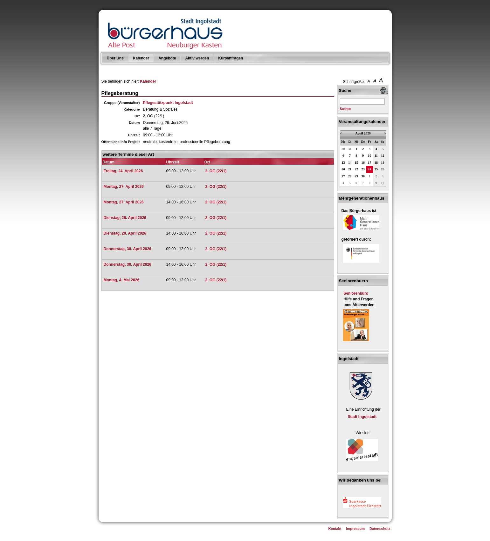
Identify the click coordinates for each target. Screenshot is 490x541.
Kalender (141, 58)
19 (382, 162)
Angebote (167, 58)
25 (376, 169)
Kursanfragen (230, 58)
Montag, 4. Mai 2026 (122, 280)
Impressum (355, 529)
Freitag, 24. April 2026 (123, 171)
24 (369, 169)
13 (343, 162)
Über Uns (115, 58)
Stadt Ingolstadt (362, 416)
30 (343, 149)
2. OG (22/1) (216, 171)
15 (356, 162)
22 (356, 169)
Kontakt (334, 529)
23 (363, 169)
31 (350, 149)
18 (376, 162)
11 (376, 155)
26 (382, 169)
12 (382, 155)
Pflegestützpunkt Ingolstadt (168, 102)
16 (363, 162)
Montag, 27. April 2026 (124, 186)
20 (343, 169)
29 (356, 176)
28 (350, 176)
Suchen (345, 109)
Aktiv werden (197, 58)
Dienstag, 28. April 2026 (125, 218)
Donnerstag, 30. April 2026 (127, 249)
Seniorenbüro (355, 293)
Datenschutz (379, 529)
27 (343, 176)
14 (350, 162)
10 (369, 155)
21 (350, 169)
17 (369, 162)
